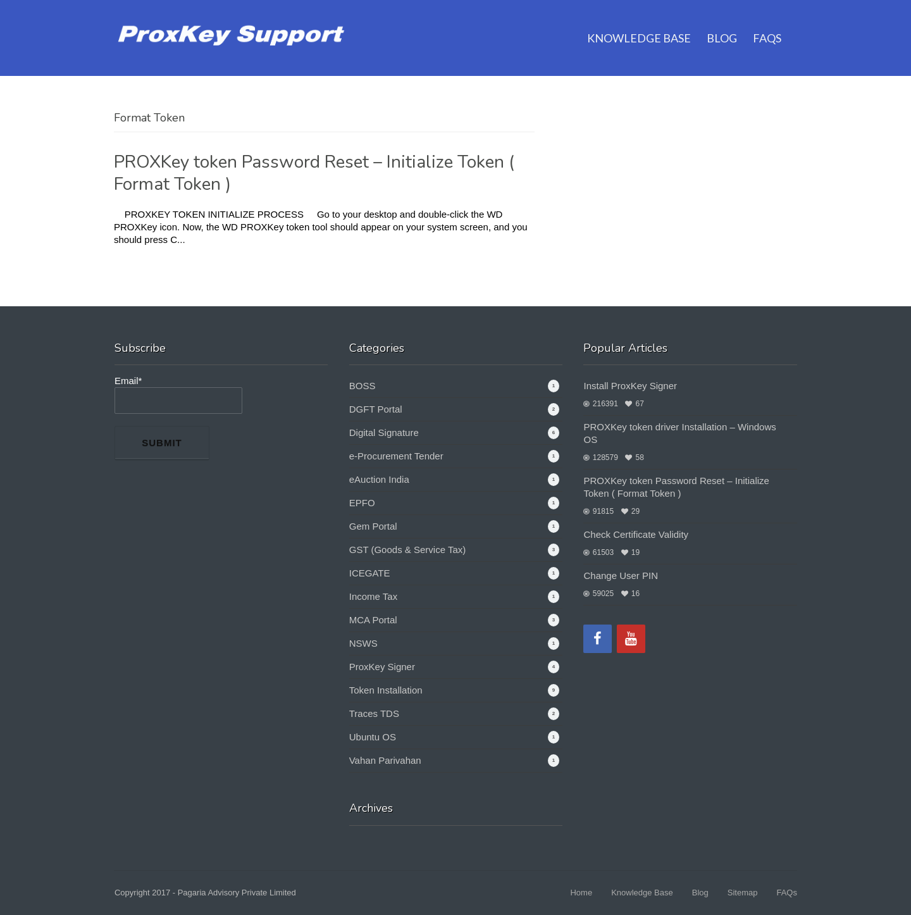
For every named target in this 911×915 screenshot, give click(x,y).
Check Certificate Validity (635, 534)
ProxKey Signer (382, 666)
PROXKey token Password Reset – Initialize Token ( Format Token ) (314, 173)
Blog (722, 22)
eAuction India (379, 479)
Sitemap (743, 892)
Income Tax (373, 596)
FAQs (767, 22)
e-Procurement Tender (396, 456)
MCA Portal (373, 619)
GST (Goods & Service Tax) (407, 549)
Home (581, 892)
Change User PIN (620, 575)
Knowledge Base (639, 22)
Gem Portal (373, 526)
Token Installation (386, 690)
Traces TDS (374, 713)
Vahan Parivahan (385, 760)
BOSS (362, 385)
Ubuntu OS (372, 736)
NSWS (363, 643)
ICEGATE (369, 573)
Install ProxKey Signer (630, 385)
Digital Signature (384, 432)
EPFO (362, 502)
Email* (178, 394)
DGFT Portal (375, 409)
